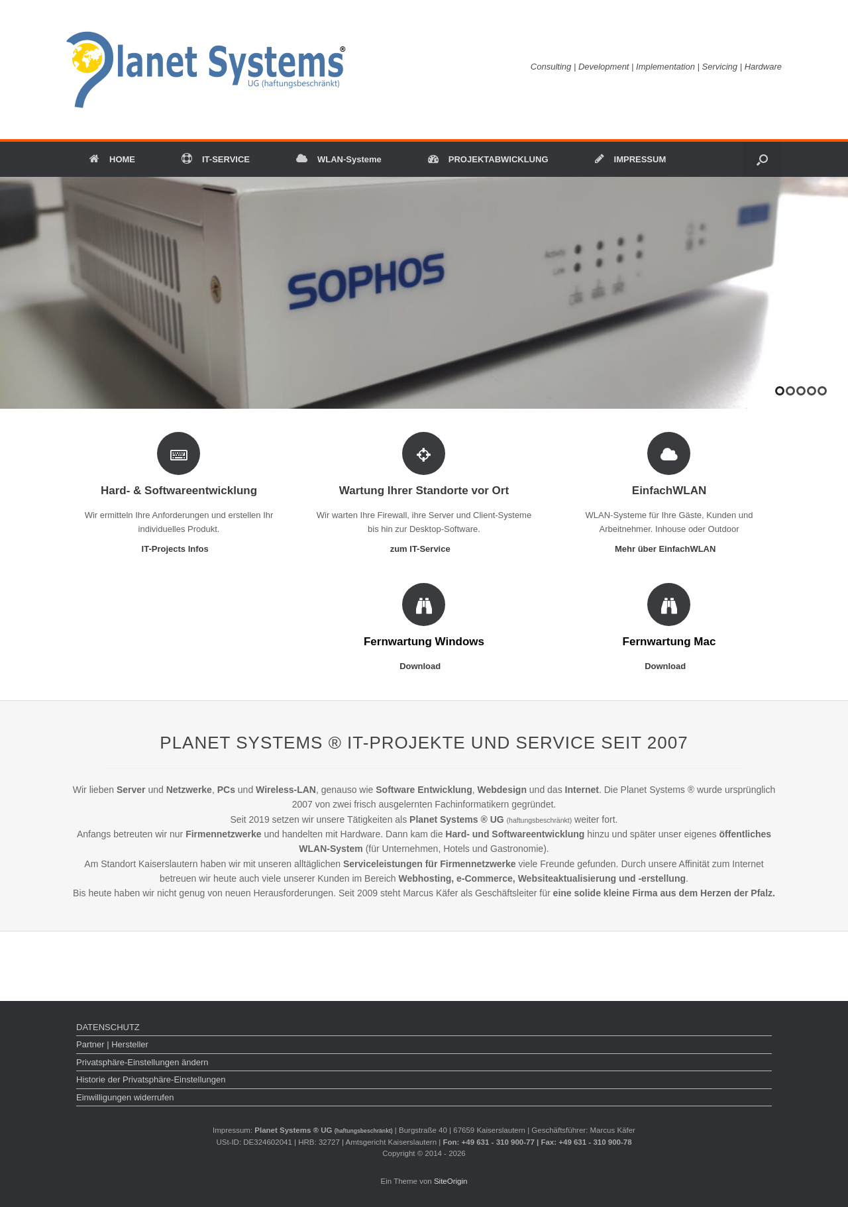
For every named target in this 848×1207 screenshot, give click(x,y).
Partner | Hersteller (112, 1044)
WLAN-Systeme (339, 159)
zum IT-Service (424, 549)
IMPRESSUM (630, 159)
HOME (112, 159)
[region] (424, 293)
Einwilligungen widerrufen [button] (125, 1097)
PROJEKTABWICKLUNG (488, 159)
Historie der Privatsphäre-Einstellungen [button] (150, 1079)
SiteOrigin (451, 1181)
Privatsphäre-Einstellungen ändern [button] (142, 1062)
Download (424, 666)
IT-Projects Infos (179, 549)
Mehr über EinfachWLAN (669, 549)
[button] (762, 159)
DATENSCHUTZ (108, 1027)
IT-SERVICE (216, 159)
